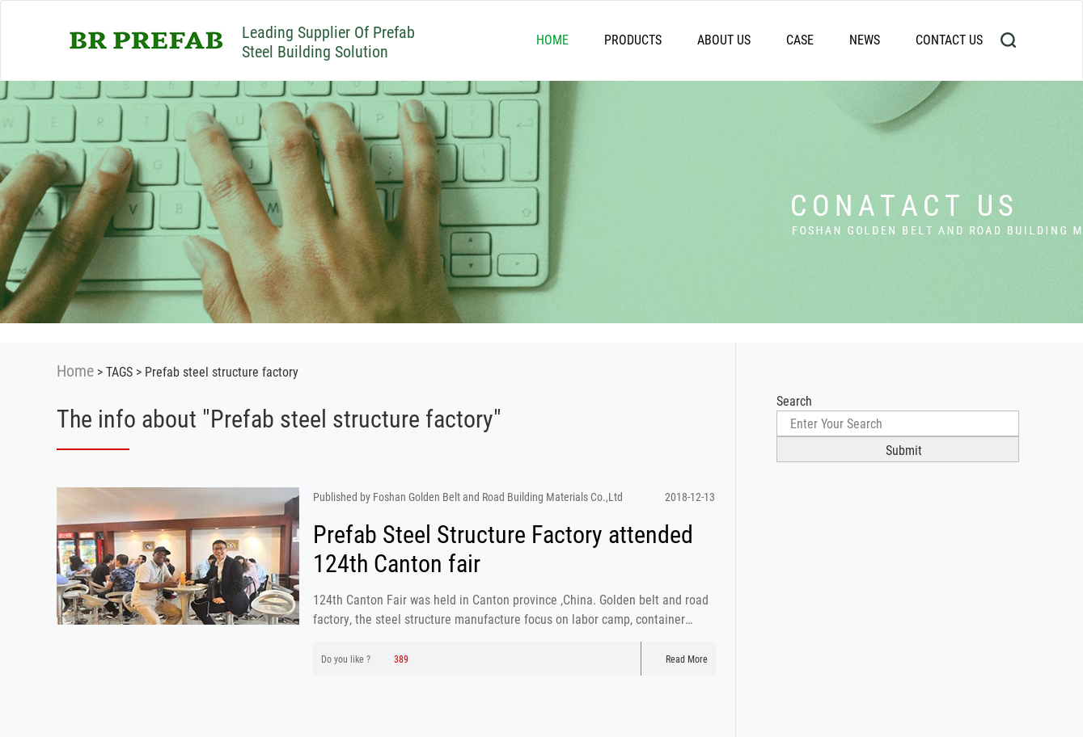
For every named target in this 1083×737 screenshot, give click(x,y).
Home (75, 370)
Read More (678, 658)
